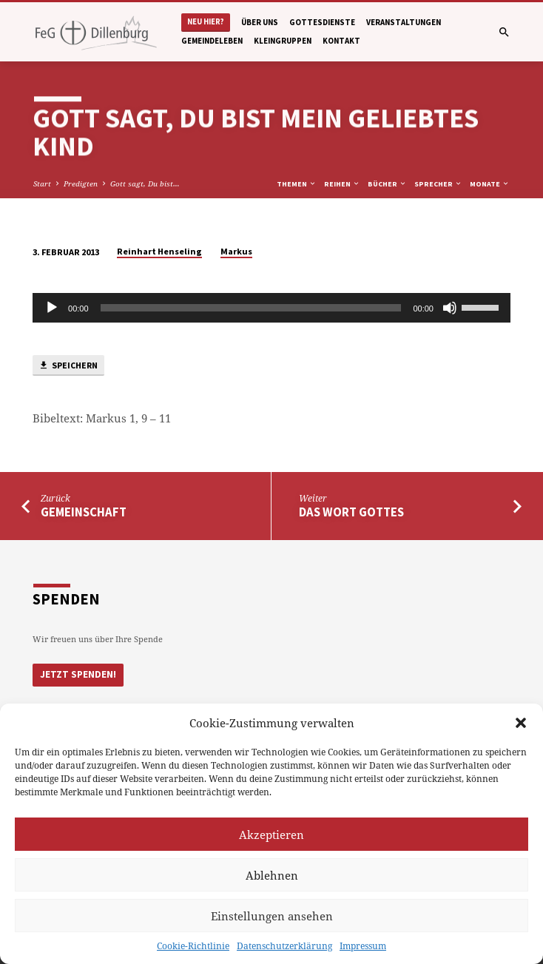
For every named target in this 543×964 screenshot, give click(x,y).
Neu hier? (205, 22)
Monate (490, 184)
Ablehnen (272, 875)
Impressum (363, 946)
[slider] (251, 307)
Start (42, 183)
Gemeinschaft (84, 512)
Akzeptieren (271, 834)
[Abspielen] (51, 307)
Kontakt (341, 41)
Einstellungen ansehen (272, 916)
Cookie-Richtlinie (193, 946)
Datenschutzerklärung (284, 946)
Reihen (342, 184)
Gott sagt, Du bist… (145, 183)
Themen (297, 184)
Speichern (68, 366)
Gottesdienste (322, 22)
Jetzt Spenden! (78, 674)
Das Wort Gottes (351, 512)
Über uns (259, 22)
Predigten (81, 183)
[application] (271, 308)
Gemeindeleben (212, 41)
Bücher (387, 184)
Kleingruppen (282, 41)
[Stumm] (449, 307)
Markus (236, 251)
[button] (520, 722)
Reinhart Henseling (159, 251)
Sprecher (438, 184)
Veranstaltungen (403, 22)
